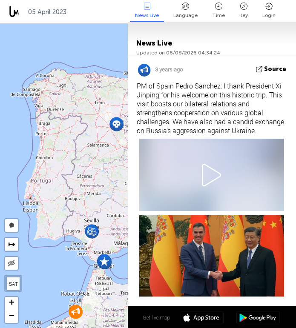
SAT (13, 283)
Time (218, 10)
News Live (147, 10)
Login (269, 10)
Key (243, 10)
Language (185, 10)
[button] (91, 231)
